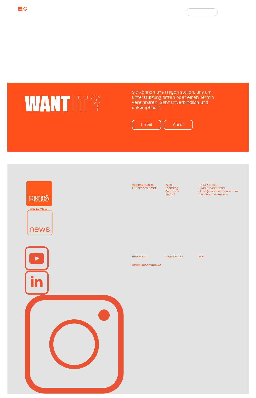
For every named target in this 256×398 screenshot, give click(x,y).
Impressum (140, 256)
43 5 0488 (209, 185)
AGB (201, 256)
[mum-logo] (39, 183)
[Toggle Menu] (231, 12)
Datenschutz (174, 256)
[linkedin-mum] (37, 272)
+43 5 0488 (128, 9)
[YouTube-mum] (37, 248)
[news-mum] (40, 212)
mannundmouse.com (133, 15)
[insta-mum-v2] (74, 297)
